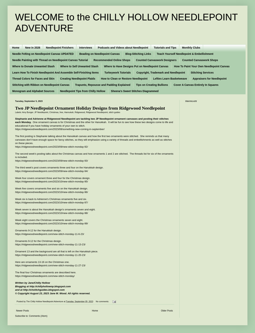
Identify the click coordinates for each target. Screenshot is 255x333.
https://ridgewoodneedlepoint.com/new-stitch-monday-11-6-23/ (49, 234)
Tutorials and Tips (165, 47)
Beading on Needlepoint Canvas (99, 53)
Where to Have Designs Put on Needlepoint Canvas (136, 66)
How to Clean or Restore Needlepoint (124, 78)
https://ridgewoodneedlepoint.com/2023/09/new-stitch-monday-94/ (51, 171)
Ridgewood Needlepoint (97, 112)
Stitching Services (202, 72)
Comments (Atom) (38, 316)
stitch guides (114, 112)
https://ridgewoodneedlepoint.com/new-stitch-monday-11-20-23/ (50, 255)
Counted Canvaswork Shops (200, 60)
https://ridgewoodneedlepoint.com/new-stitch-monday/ (45, 276)
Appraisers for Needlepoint (210, 78)
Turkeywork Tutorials (117, 72)
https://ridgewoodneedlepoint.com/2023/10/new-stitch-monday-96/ (51, 192)
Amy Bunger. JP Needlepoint (35, 112)
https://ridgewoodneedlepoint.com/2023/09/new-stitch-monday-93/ (51, 160)
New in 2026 (32, 47)
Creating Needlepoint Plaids (77, 78)
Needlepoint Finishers (59, 47)
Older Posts (167, 310)
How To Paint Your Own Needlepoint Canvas (202, 66)
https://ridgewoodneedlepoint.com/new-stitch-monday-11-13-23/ (50, 244)
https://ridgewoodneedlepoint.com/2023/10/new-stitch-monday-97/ (51, 202)
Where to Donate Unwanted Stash (33, 66)
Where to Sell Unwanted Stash (79, 66)
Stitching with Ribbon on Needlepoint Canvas (41, 84)
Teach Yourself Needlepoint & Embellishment (185, 53)
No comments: (103, 301)
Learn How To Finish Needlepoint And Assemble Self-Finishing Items (55, 72)
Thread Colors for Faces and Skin (33, 78)
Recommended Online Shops (112, 60)
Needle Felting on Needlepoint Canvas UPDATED (43, 53)
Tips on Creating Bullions (152, 84)
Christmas (54, 112)
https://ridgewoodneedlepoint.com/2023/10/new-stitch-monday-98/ (51, 213)
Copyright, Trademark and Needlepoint (160, 72)
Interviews (85, 47)
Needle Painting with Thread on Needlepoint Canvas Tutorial (50, 60)
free (61, 112)
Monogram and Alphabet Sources (33, 91)
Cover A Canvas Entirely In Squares (196, 84)
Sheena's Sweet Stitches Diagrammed (134, 91)
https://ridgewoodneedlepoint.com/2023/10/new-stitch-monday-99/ (51, 223)
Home (15, 47)
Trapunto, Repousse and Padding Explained (102, 84)
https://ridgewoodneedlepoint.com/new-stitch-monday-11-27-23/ (50, 265)
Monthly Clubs (191, 47)
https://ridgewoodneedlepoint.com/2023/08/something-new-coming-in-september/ (60, 129)
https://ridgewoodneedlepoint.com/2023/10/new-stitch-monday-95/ (51, 181)
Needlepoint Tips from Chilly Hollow (82, 91)
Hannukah (68, 112)
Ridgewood (80, 112)
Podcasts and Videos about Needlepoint (123, 47)
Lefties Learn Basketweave (170, 78)
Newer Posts (22, 310)
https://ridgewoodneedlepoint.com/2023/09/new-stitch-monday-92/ (51, 146)
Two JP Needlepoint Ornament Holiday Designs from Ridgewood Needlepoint (90, 108)
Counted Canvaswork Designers (156, 60)
